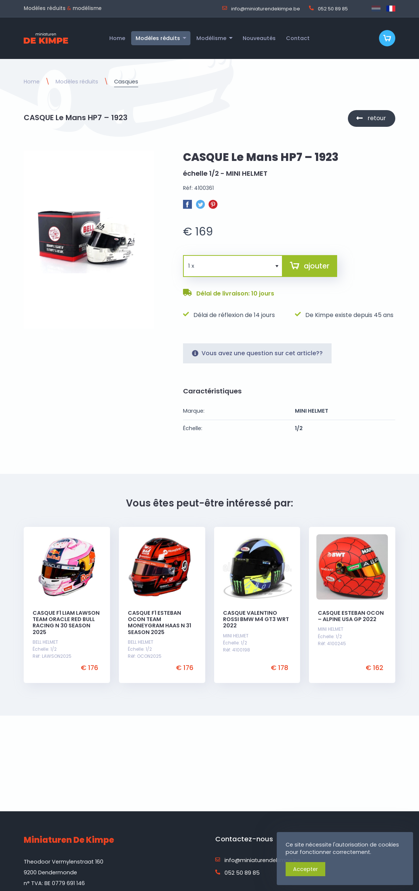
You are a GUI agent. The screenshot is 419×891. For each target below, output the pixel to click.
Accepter (305, 869)
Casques (126, 81)
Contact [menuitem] (298, 38)
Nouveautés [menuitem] (259, 38)
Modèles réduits (77, 81)
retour (377, 118)
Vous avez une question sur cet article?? (257, 353)
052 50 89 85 (328, 8)
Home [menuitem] (117, 38)
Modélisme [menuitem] (211, 38)
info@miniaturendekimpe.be (261, 8)
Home (32, 81)
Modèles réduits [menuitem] (158, 38)
